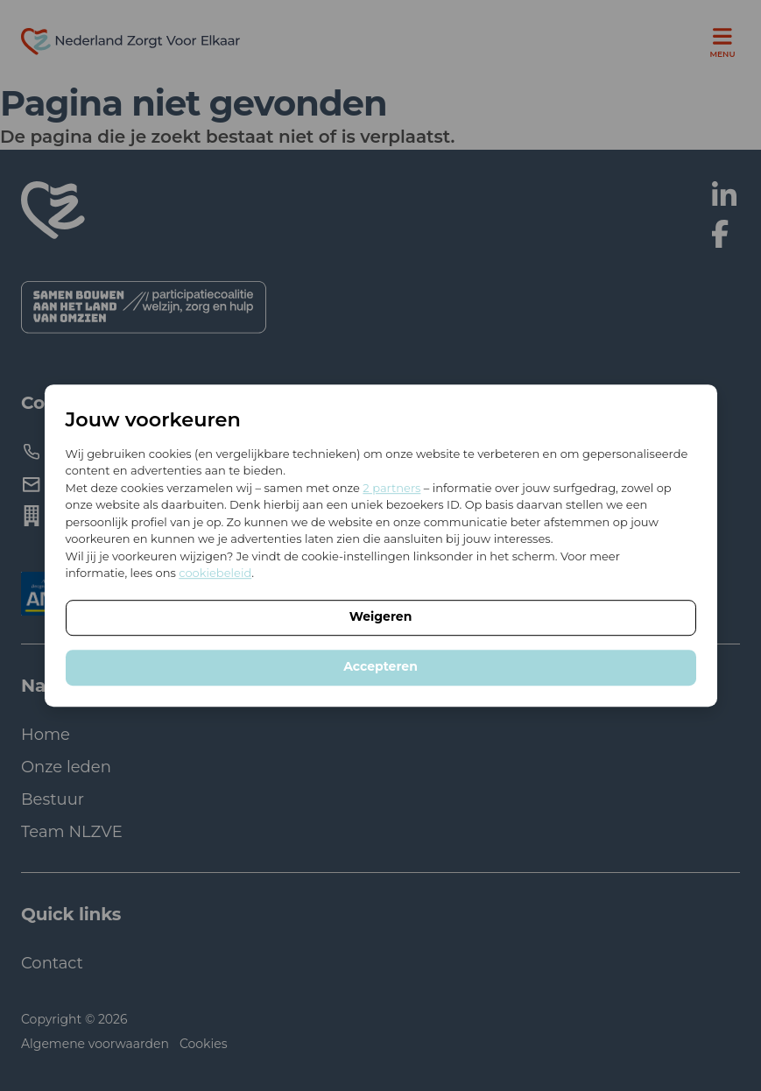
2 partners (391, 488)
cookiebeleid (215, 573)
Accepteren (380, 666)
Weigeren (380, 616)
